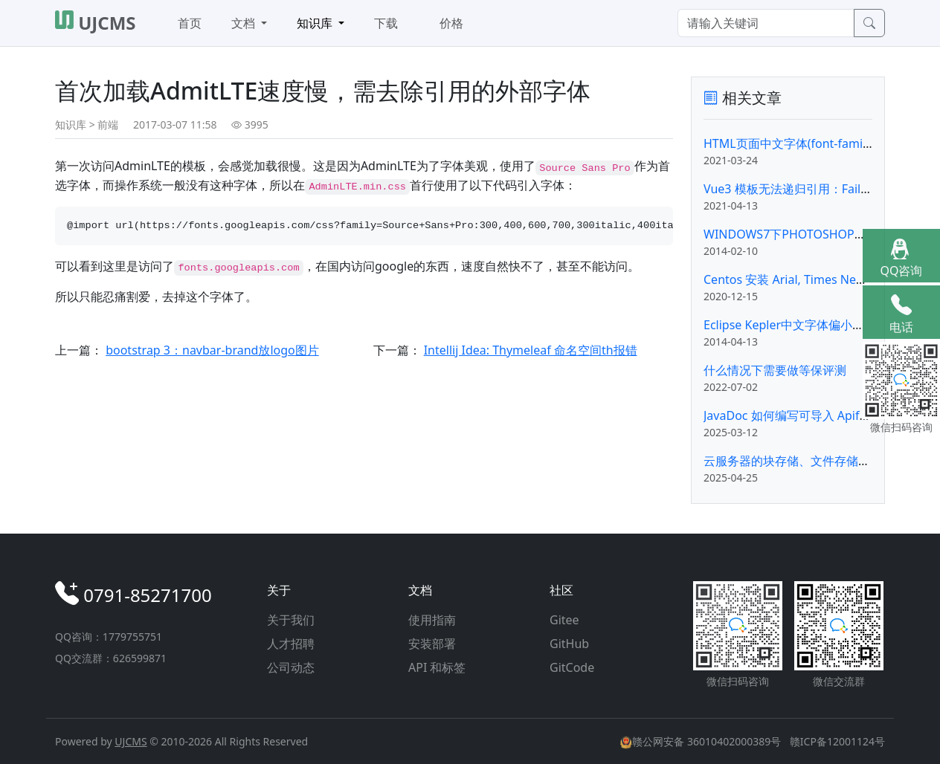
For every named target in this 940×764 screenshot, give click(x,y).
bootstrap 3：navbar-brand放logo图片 (212, 350)
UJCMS (131, 741)
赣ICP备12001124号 (837, 741)
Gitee (564, 620)
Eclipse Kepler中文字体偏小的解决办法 (808, 325)
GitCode (572, 667)
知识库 (316, 23)
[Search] (765, 23)
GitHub (569, 643)
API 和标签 (437, 667)
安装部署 (432, 643)
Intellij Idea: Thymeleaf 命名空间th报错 (530, 350)
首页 (190, 23)
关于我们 (291, 620)
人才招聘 (291, 643)
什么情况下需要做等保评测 (775, 370)
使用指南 (432, 620)
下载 (386, 23)
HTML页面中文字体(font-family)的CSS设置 (818, 143)
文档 (244, 23)
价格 (451, 23)
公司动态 (291, 667)
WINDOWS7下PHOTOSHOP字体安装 (803, 234)
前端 (107, 124)
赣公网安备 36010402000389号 (701, 741)
